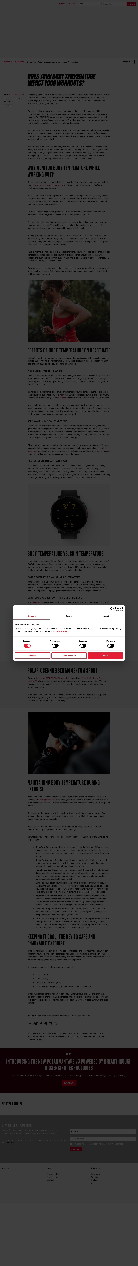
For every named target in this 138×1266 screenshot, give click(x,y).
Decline (32, 656)
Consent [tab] (32, 616)
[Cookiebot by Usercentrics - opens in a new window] (112, 609)
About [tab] (106, 616)
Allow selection (69, 656)
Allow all (105, 656)
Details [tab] (69, 616)
